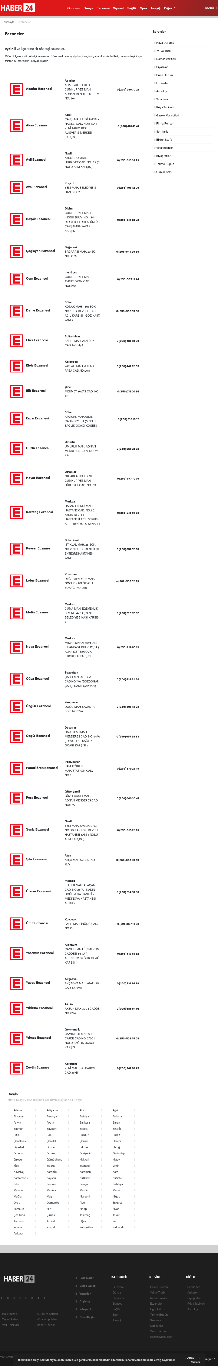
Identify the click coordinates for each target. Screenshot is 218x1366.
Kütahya (118, 1184)
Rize (82, 1202)
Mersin (117, 1190)
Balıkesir (85, 1122)
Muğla (18, 1196)
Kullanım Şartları (47, 1313)
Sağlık (132, 8)
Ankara (18, 1233)
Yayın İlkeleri (10, 1319)
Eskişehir (85, 1153)
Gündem (73, 8)
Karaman (85, 1171)
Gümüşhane (54, 1159)
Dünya (88, 8)
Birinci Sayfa (163, 139)
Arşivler (83, 1301)
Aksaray (19, 1116)
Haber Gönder (46, 1324)
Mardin (84, 1190)
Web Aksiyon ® (206, 1359)
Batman (18, 1128)
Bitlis (17, 1134)
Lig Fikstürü (157, 1309)
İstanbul (85, 1165)
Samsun (19, 1208)
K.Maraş (19, 1171)
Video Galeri (86, 1285)
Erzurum (52, 1153)
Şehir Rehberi (158, 1331)
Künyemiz (84, 1309)
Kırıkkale (85, 1178)
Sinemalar (156, 1320)
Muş (49, 1196)
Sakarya (118, 1202)
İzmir (116, 1165)
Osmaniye (53, 1202)
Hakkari (84, 1159)
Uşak (83, 1221)
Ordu (17, 1202)
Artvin (17, 1122)
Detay (189, 1358)
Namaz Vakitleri (165, 59)
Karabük (52, 1171)
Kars (115, 1171)
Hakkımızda (9, 1313)
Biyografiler (163, 155)
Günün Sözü (163, 172)
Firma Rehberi (164, 123)
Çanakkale (20, 1141)
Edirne (84, 1147)
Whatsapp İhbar (47, 1319)
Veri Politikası (10, 1324)
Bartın (116, 1122)
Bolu (49, 1134)
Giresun (19, 1159)
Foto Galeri (85, 1277)
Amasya (52, 1116)
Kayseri (51, 1178)
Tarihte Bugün (164, 163)
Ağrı (115, 1110)
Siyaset (118, 8)
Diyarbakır (20, 1147)
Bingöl (117, 1128)
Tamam (195, 1360)
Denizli (117, 1141)
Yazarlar (83, 1293)
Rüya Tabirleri (164, 107)
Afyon (83, 1110)
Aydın (50, 1122)
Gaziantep (119, 1153)
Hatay (116, 1159)
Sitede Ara (193, 1287)
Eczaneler (25, 22)
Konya (84, 1184)
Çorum (84, 1141)
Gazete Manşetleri (167, 115)
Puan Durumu (165, 75)
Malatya (18, 1190)
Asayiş (156, 8)
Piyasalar (161, 67)
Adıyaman (53, 1110)
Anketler (192, 1292)
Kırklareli (118, 1227)
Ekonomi (102, 8)
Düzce (50, 1147)
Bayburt (52, 1128)
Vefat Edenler (164, 147)
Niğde (116, 1196)
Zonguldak (86, 1227)
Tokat (116, 1215)
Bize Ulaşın (85, 1317)
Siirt (49, 1208)
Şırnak (51, 1215)
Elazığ (116, 1147)
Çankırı (51, 1141)
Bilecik (84, 1128)
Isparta (51, 1165)
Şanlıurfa (19, 1215)
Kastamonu (21, 1178)
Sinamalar (162, 99)
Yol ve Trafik (163, 50)
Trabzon (19, 1221)
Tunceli (51, 1221)
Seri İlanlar (162, 131)
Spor (143, 8)
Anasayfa (9, 22)
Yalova (18, 1227)
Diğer (168, 8)
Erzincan (19, 1153)
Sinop (83, 1208)
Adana (18, 1110)
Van (115, 1221)
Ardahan (118, 1116)
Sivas (116, 1208)
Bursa (116, 1134)
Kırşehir (117, 1178)
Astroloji (161, 91)
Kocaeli (51, 1184)
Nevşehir (85, 1196)
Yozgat (51, 1227)
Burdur (84, 1134)
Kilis (16, 1184)
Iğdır (17, 1165)
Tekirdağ (85, 1215)
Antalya (84, 1116)
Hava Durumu (164, 42)
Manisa (51, 1190)
